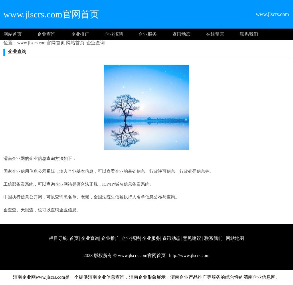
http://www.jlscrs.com (188, 255)
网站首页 (12, 34)
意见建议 (192, 238)
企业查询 (46, 34)
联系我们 (249, 34)
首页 (74, 238)
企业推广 (80, 34)
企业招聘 (114, 34)
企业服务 (147, 34)
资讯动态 (181, 34)
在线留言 (215, 34)
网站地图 (235, 238)
